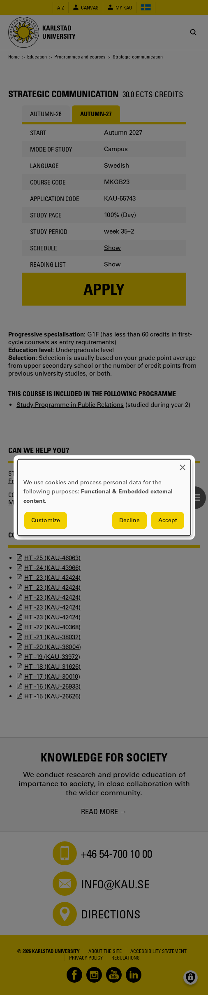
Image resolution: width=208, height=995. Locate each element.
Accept (167, 520)
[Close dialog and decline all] (182, 464)
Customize (45, 520)
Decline (129, 520)
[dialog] (104, 497)
